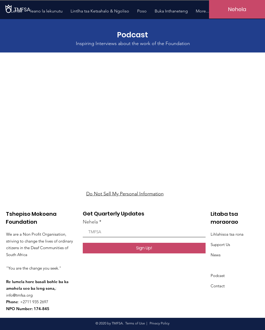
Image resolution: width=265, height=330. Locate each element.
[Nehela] (237, 9)
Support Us (220, 244)
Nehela (90, 221)
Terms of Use (135, 323)
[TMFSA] (32, 9)
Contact (218, 285)
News (215, 254)
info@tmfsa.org (19, 295)
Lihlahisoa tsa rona (227, 234)
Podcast (218, 275)
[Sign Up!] (144, 248)
